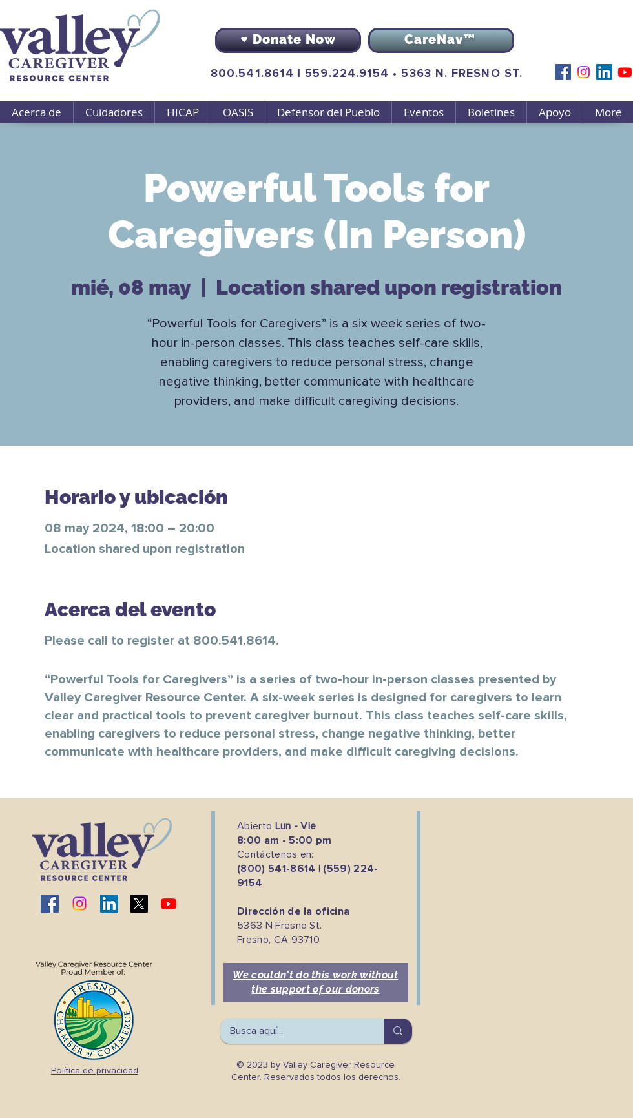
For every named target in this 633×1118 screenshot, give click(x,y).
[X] (139, 904)
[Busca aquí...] (293, 1031)
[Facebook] (563, 72)
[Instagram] (584, 72)
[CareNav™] (441, 40)
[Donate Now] (288, 40)
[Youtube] (625, 72)
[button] (113, 112)
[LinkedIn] (604, 72)
